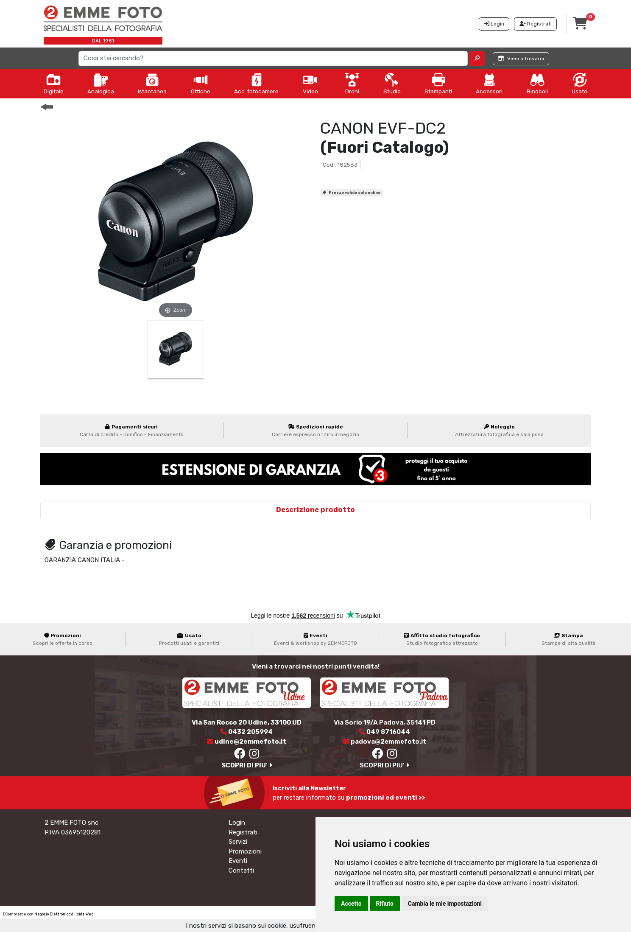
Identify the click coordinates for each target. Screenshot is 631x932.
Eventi (238, 861)
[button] (477, 58)
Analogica (100, 84)
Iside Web (84, 914)
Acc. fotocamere (256, 84)
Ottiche (200, 84)
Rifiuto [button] (385, 903)
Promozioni (245, 851)
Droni (352, 84)
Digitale (54, 84)
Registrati (243, 832)
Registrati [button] (535, 24)
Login (237, 822)
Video (310, 84)
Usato (579, 84)
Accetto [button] (351, 903)
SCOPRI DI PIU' (246, 765)
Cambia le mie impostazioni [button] (445, 903)
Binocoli (537, 84)
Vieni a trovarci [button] (521, 59)
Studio (392, 84)
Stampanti (438, 84)
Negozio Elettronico (52, 914)
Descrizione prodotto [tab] (315, 510)
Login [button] (494, 24)
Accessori (489, 84)
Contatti (241, 870)
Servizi (238, 841)
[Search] (273, 58)
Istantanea (152, 84)
